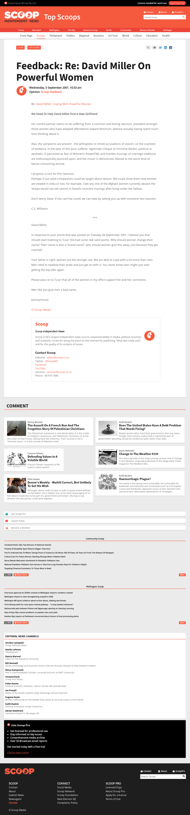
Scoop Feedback (51, 92)
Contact (13, 787)
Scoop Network (66, 791)
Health (166, 35)
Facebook (40, 364)
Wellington (54, 30)
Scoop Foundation (67, 795)
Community (125, 30)
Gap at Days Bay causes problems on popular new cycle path (30, 612)
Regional (84, 35)
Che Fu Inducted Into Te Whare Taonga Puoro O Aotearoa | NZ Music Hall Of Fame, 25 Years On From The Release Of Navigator (59, 553)
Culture (137, 35)
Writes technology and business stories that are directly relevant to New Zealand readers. (95, 664)
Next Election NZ (66, 799)
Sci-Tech (113, 35)
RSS (8, 575)
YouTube (40, 368)
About (12, 791)
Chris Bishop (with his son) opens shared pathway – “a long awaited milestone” (38, 605)
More (182, 575)
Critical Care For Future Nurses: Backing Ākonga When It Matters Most (34, 557)
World (125, 35)
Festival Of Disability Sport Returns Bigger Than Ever (27, 549)
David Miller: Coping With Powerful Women (63, 104)
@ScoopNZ (51, 361)
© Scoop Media (17, 810)
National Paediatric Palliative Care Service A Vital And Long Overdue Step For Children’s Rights (45, 565)
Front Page (26, 35)
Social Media (64, 787)
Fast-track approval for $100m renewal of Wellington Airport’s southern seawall (38, 593)
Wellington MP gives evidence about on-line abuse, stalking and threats (35, 601)
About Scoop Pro (115, 791)
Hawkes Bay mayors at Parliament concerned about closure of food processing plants (41, 616)
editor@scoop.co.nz (58, 357)
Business (99, 35)
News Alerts (21, 575)
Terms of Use (113, 799)
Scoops (41, 35)
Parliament (56, 35)
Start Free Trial (177, 3)
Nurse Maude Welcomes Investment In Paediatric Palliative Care (32, 561)
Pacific (109, 30)
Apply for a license (116, 795)
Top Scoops (34, 47)
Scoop (21, 30)
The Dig (71, 30)
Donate (13, 803)
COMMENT (17, 406)
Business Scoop (90, 30)
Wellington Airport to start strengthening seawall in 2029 (28, 597)
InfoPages (167, 30)
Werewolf (36, 30)
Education (152, 35)
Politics (70, 35)
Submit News (16, 795)
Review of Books (147, 30)
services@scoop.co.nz (59, 372)
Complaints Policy (67, 803)
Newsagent (15, 799)
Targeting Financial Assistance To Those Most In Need (27, 568)
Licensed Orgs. (114, 787)
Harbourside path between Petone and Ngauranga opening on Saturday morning (39, 608)
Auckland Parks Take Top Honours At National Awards (27, 545)
